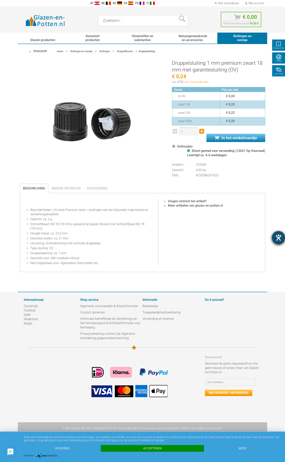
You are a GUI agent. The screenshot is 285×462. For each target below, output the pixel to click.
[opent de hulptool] (278, 237)
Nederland (31, 319)
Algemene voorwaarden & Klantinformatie (109, 306)
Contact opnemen (92, 312)
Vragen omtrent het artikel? (185, 201)
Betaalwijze (150, 306)
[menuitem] (26, 3)
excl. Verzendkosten (196, 82)
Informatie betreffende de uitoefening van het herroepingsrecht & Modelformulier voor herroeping (110, 323)
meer (242, 448)
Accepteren (152, 448)
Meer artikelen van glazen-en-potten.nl (193, 205)
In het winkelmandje (236, 137)
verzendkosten (128, 428)
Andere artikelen (66, 188)
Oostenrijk (31, 306)
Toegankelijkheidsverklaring (161, 312)
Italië (27, 315)
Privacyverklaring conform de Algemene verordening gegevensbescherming (107, 336)
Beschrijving (34, 188)
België (28, 323)
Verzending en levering (158, 319)
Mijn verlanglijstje (226, 3)
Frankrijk (30, 310)
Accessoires (97, 188)
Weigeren (62, 448)
